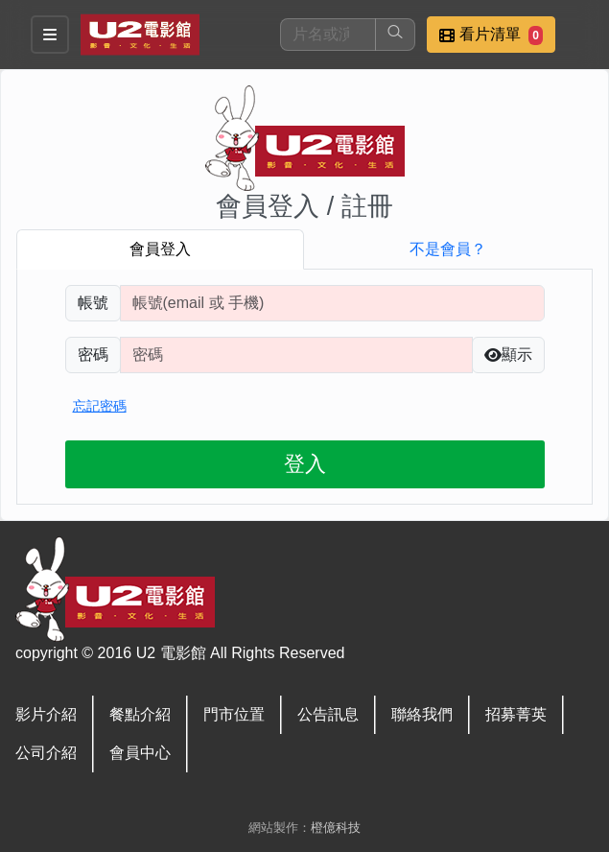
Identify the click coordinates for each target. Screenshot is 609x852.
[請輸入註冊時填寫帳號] (332, 303)
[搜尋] (328, 34)
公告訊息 (328, 714)
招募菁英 (516, 714)
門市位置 (234, 714)
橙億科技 (336, 827)
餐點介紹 (140, 714)
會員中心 (140, 753)
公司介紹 (46, 753)
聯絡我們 (422, 714)
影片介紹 (46, 714)
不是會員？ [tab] (448, 249)
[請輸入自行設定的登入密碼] (296, 355)
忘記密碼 (100, 406)
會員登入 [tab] (160, 249)
